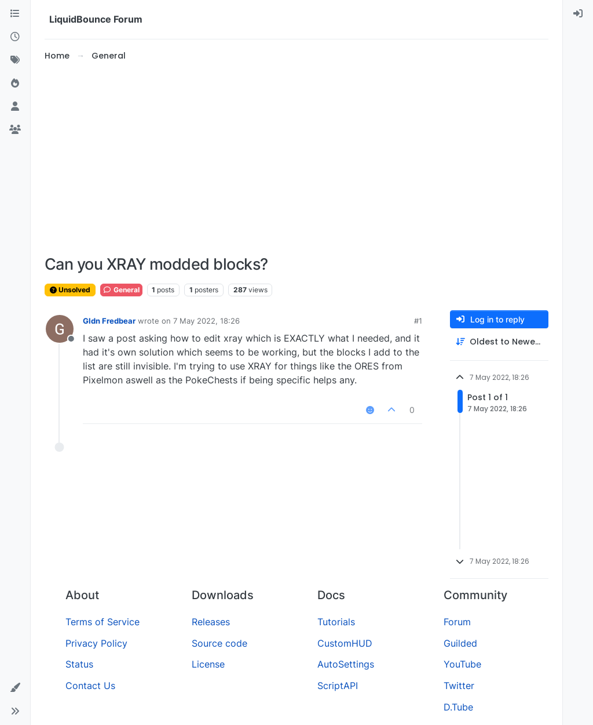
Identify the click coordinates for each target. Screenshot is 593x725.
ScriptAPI (337, 685)
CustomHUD (344, 643)
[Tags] (15, 60)
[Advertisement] (296, 159)
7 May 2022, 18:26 (206, 320)
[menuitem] (578, 14)
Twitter (459, 685)
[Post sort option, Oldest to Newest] (499, 342)
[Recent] (15, 37)
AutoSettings (345, 664)
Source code (219, 643)
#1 (418, 320)
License (208, 664)
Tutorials (336, 622)
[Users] (15, 106)
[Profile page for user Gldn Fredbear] (60, 329)
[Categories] (15, 14)
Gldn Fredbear (109, 320)
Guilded (460, 643)
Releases (211, 622)
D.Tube (458, 707)
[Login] (578, 14)
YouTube (462, 664)
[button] (15, 688)
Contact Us (90, 685)
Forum (457, 622)
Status (79, 664)
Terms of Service (102, 622)
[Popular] (15, 83)
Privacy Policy (96, 643)
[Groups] (15, 130)
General (121, 289)
